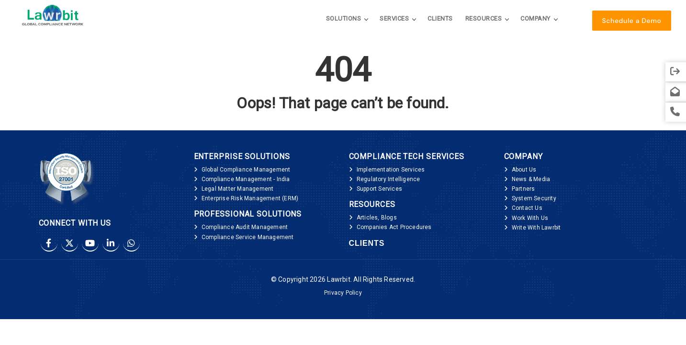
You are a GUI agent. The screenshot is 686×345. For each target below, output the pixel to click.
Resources (483, 18)
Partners (523, 188)
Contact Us (527, 208)
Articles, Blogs (377, 217)
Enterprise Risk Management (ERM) (250, 198)
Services (394, 18)
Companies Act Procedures (394, 227)
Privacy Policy (343, 292)
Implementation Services (391, 169)
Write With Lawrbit (536, 227)
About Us (524, 169)
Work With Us (530, 218)
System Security (534, 198)
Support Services (379, 188)
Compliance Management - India (246, 179)
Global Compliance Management (246, 169)
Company (535, 18)
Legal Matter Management (238, 188)
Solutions (343, 18)
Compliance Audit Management (245, 227)
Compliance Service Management (248, 237)
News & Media (531, 179)
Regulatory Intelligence (388, 179)
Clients (440, 18)
